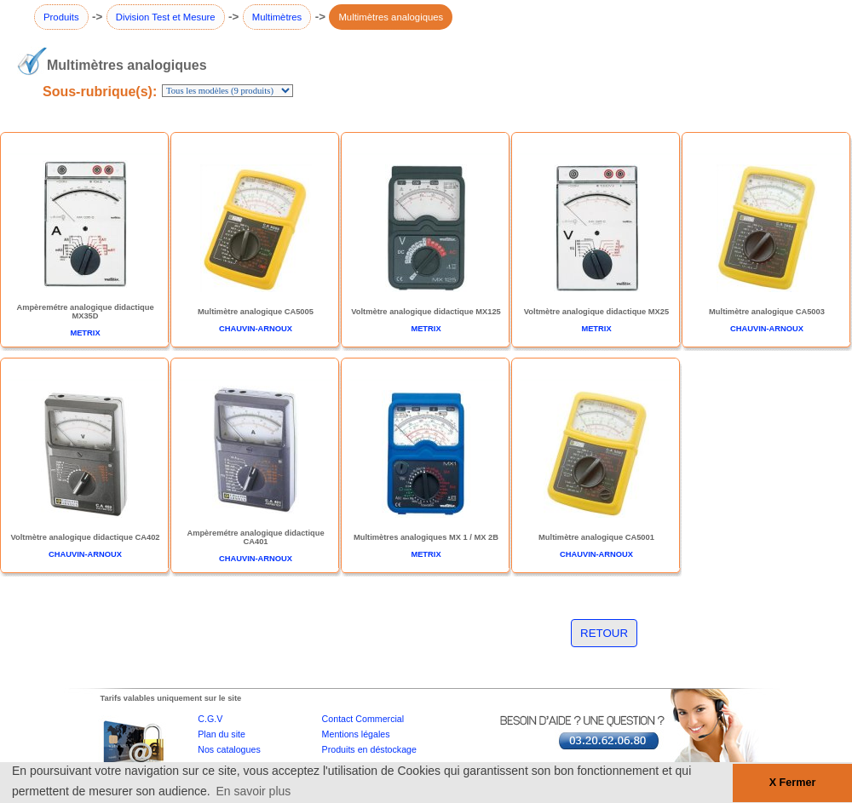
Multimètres (277, 17)
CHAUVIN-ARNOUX (255, 328)
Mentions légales (356, 734)
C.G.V (210, 719)
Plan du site (221, 734)
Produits (61, 17)
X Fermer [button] (792, 783)
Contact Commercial (363, 719)
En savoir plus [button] (253, 791)
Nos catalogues (229, 749)
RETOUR (604, 633)
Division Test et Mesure (166, 17)
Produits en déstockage (369, 749)
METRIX (85, 333)
